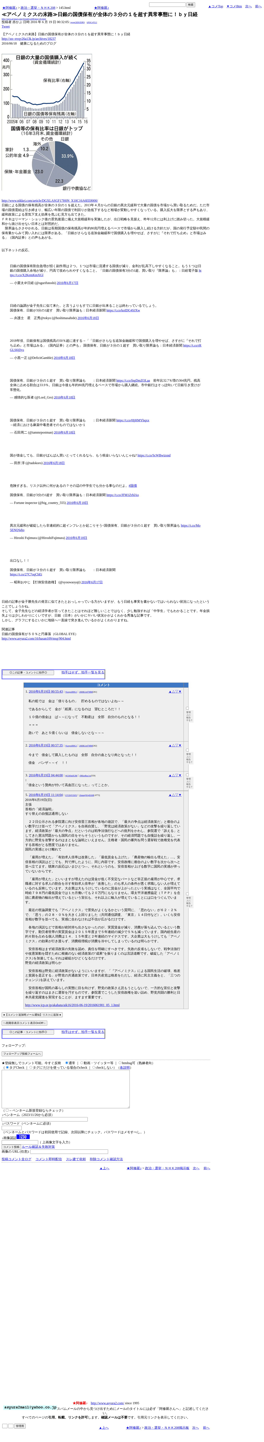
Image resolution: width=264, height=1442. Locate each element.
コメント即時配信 (48, 1166)
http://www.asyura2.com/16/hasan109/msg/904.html (36, 638)
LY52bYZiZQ (71, 795)
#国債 (133, 485)
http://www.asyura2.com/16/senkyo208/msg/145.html (24, 19)
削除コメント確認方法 (106, 1166)
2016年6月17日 (67, 283)
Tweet (6, 26)
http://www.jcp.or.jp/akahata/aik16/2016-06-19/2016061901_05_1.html (72, 1005)
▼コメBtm (234, 6)
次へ (248, 6)
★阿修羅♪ (9, 7)
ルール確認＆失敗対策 (38, 1154)
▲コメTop (215, 6)
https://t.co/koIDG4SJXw (123, 310)
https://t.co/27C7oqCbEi (26, 574)
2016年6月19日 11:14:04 (46, 795)
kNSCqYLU (92, 22)
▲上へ (104, 1175)
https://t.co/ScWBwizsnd (154, 455)
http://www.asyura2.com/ (107, 1410)
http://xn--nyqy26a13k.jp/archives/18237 (29, 38)
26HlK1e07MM (85, 692)
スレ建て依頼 (76, 1166)
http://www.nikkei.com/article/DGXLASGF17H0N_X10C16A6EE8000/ (50, 200)
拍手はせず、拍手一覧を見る (82, 672)
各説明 (125, 1067)
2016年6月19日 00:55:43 (46, 691)
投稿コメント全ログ (16, 1166)
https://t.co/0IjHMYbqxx (132, 420)
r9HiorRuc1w (85, 776)
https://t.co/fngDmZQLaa (133, 380)
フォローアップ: (14, 1045)
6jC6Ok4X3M (71, 776)
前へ (258, 6)
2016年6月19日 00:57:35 (46, 745)
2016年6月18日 (88, 318)
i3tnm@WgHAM (86, 795)
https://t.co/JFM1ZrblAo (122, 495)
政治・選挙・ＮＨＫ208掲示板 (167, 1175)
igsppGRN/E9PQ (77, 22)
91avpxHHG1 (71, 692)
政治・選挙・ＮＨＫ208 (38, 7)
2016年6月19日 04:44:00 (46, 775)
